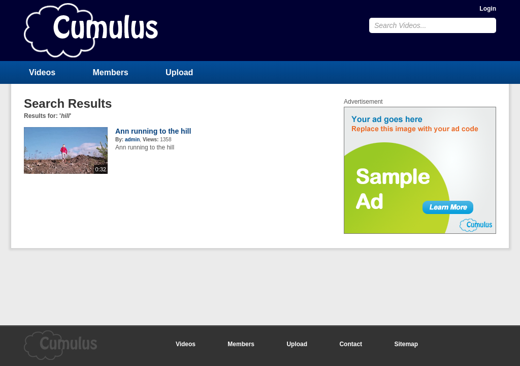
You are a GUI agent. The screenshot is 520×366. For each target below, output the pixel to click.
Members (110, 72)
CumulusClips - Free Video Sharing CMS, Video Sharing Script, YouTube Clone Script (91, 30)
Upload (179, 72)
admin (132, 139)
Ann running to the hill (153, 131)
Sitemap (406, 344)
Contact (350, 344)
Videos (42, 72)
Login (487, 8)
